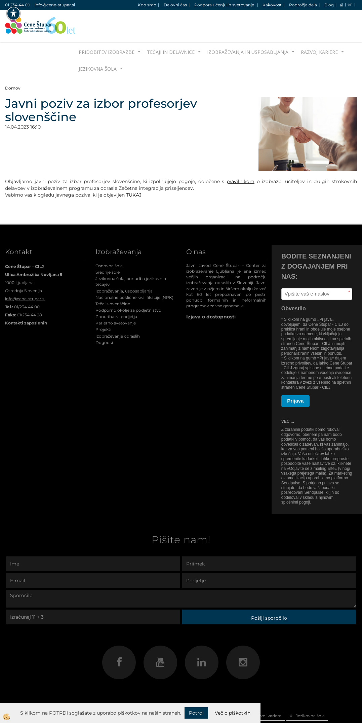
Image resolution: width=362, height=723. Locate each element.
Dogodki (104, 317)
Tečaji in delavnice (171, 27)
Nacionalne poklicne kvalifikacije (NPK (133, 272)
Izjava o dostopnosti (211, 291)
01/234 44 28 (29, 289)
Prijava (295, 375)
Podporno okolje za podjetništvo (128, 284)
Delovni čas (175, 4)
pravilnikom (240, 156)
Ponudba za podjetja (116, 291)
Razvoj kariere (319, 27)
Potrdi (196, 713)
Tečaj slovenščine (112, 278)
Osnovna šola (109, 240)
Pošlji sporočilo (269, 593)
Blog (329, 4)
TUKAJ (134, 170)
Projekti (103, 304)
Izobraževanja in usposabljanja (247, 27)
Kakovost (272, 4)
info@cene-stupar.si (55, 4)
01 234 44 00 (17, 4)
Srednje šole (107, 246)
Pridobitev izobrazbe (106, 27)
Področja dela (303, 4)
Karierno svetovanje (115, 297)
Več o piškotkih (232, 713)
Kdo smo (147, 4)
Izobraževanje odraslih (117, 310)
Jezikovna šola (98, 43)
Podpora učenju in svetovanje (224, 4)
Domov (13, 62)
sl (341, 4)
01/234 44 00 (27, 281)
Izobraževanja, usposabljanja (124, 265)
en (350, 4)
